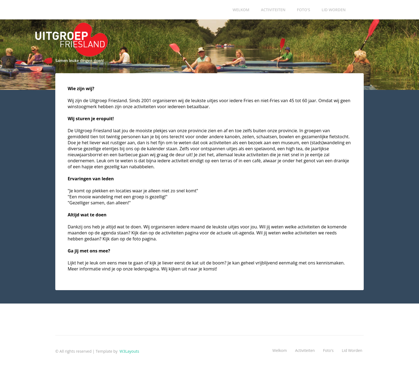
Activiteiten (273, 9)
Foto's (303, 9)
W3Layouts (129, 351)
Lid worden (334, 9)
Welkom (241, 9)
